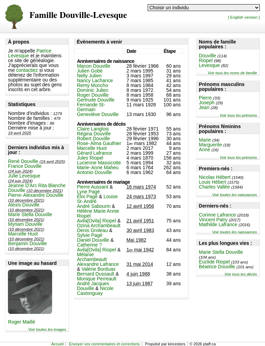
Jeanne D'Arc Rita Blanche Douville (37, 188)
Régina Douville (94, 133)
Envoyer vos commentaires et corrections (104, 344)
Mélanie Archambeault (92, 257)
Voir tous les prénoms (238, 115)
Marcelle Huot (23, 234)
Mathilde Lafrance (218, 224)
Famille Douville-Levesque (78, 15)
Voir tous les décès (241, 274)
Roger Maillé (21, 322)
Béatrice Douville (217, 266)
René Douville (23, 161)
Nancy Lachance (95, 80)
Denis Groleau (92, 230)
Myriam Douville (25, 224)
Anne (204, 149)
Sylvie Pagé (89, 235)
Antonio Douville (94, 172)
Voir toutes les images (47, 329)
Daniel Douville (93, 240)
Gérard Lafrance (94, 153)
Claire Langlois (93, 129)
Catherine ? (89, 245)
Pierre (205, 97)
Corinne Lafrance (217, 215)
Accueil (57, 344)
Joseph (206, 102)
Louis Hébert (212, 182)
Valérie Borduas (98, 269)
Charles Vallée (214, 187)
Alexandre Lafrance (98, 264)
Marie (205, 140)
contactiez (27, 70)
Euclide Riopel (214, 262)
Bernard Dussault (95, 274)
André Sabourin (93, 206)
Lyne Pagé (88, 191)
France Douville (24, 166)
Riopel (206, 60)
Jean (204, 107)
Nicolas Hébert (214, 177)
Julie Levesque (24, 176)
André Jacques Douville (93, 286)
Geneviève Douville (98, 114)
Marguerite (210, 144)
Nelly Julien (89, 75)
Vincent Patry (213, 219)
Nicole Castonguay (95, 291)
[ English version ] (244, 17)
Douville (207, 55)
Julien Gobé (90, 71)
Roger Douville (93, 95)
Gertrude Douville (96, 100)
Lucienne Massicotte (99, 162)
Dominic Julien (92, 90)
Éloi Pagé (87, 196)
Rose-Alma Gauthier (99, 143)
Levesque (209, 65)
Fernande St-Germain (91, 107)
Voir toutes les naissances (234, 195)
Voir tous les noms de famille (232, 73)
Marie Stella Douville (30, 214)
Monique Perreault (96, 278)
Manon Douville (93, 66)
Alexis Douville (23, 205)
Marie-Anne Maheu (98, 167)
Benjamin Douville (27, 243)
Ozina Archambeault (98, 225)
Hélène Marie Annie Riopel (98, 213)
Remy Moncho (92, 85)
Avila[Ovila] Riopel (96, 220)
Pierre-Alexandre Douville (35, 195)
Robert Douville (93, 138)
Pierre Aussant (92, 187)
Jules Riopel (90, 158)
